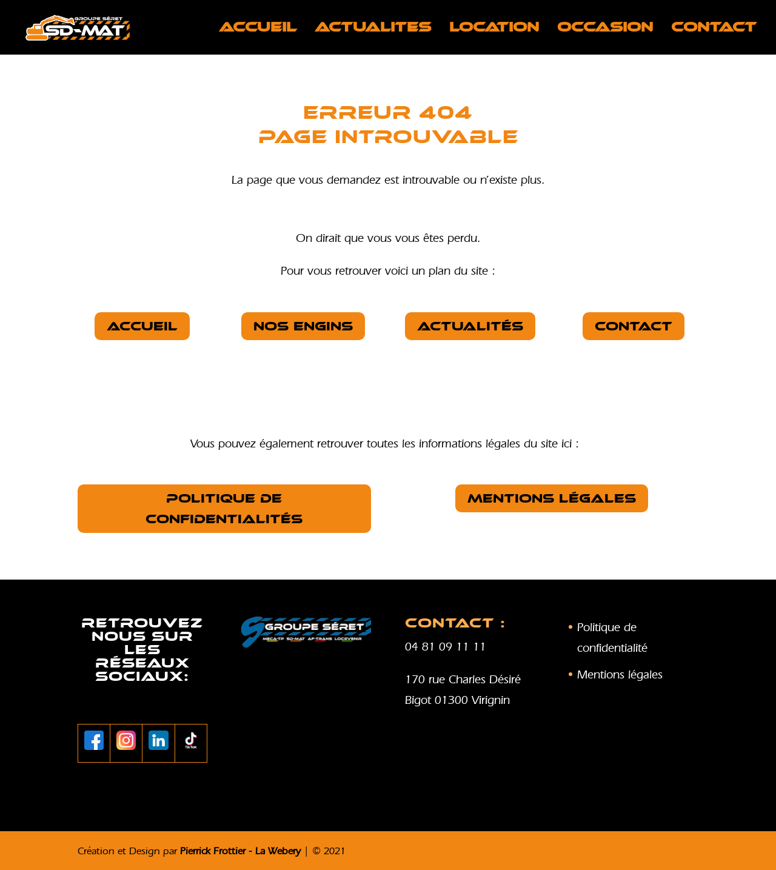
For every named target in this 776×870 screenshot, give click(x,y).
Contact (714, 29)
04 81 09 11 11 (445, 646)
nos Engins (303, 326)
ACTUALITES (373, 29)
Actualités (470, 326)
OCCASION (605, 29)
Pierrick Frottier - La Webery (240, 851)
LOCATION (494, 29)
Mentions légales (551, 498)
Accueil (257, 29)
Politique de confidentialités (224, 508)
